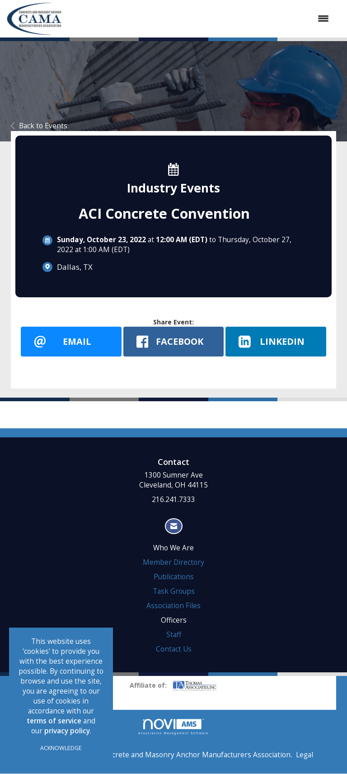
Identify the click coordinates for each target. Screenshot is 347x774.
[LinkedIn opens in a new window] (275, 342)
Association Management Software (173, 727)
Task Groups (174, 591)
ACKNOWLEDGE (61, 748)
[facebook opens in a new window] (173, 342)
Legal (304, 755)
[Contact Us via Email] (174, 527)
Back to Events (39, 126)
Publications (174, 577)
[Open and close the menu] (199, 18)
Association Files (173, 606)
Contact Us (174, 649)
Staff (173, 635)
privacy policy (67, 731)
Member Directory (173, 563)
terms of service (54, 721)
